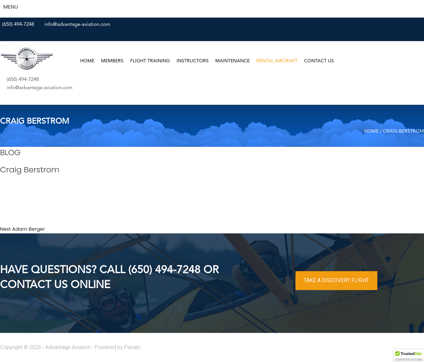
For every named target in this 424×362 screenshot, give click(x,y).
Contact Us (319, 61)
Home (87, 61)
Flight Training (150, 61)
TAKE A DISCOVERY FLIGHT (336, 280)
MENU (10, 7)
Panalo (132, 347)
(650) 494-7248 (18, 24)
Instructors (193, 61)
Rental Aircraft (276, 61)
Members (112, 61)
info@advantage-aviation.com (77, 24)
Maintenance (232, 61)
